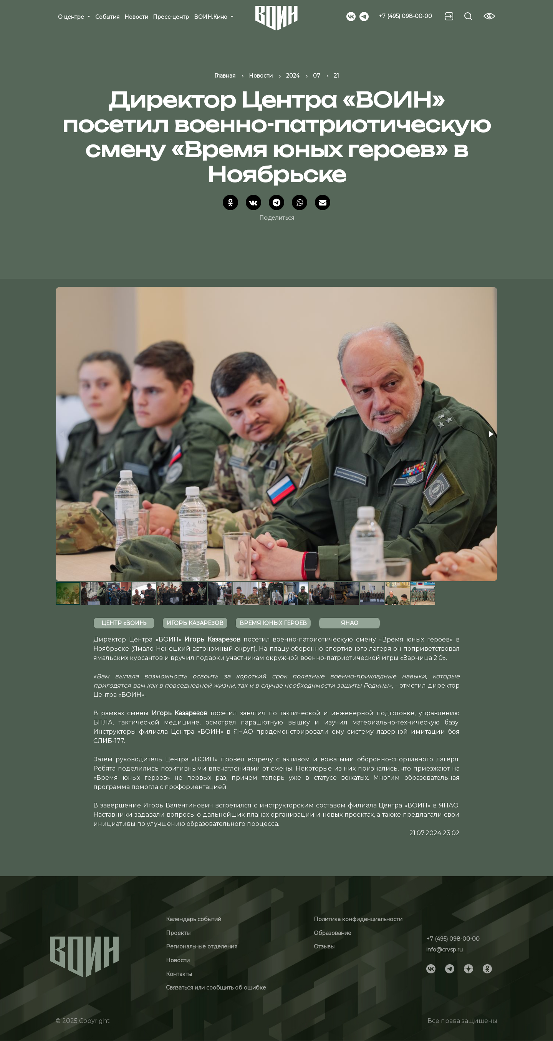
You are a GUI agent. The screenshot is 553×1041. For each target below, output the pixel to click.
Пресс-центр (171, 16)
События (107, 16)
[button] (490, 434)
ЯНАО (349, 623)
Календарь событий (193, 919)
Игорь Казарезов (195, 623)
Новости (136, 16)
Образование (332, 933)
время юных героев (273, 623)
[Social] (351, 15)
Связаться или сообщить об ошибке (216, 987)
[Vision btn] (489, 16)
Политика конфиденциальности (358, 919)
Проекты (178, 933)
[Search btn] (468, 16)
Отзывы (324, 946)
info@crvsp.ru (444, 949)
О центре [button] (72, 16)
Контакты (179, 974)
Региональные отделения (201, 946)
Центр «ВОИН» (124, 623)
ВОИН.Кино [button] (211, 16)
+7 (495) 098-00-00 (405, 16)
